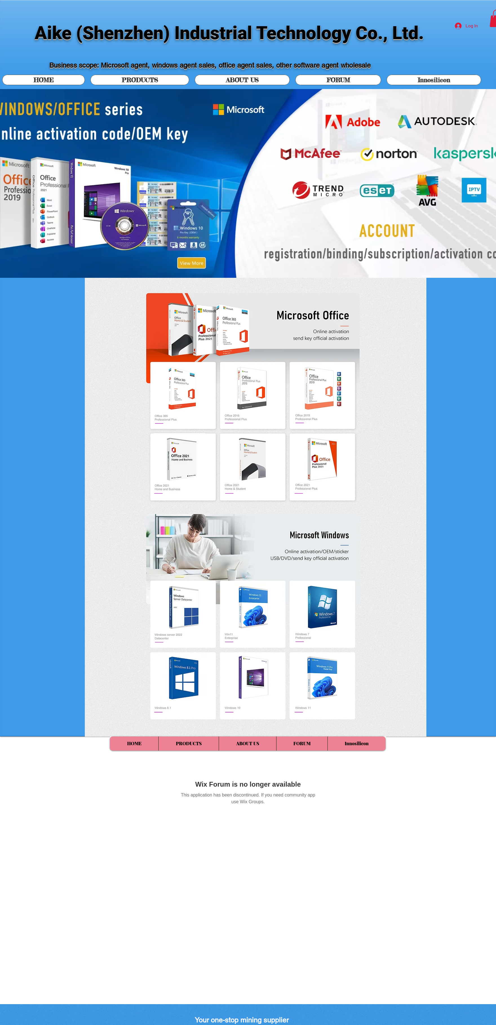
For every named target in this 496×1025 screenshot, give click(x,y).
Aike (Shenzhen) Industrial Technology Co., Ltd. (229, 33)
